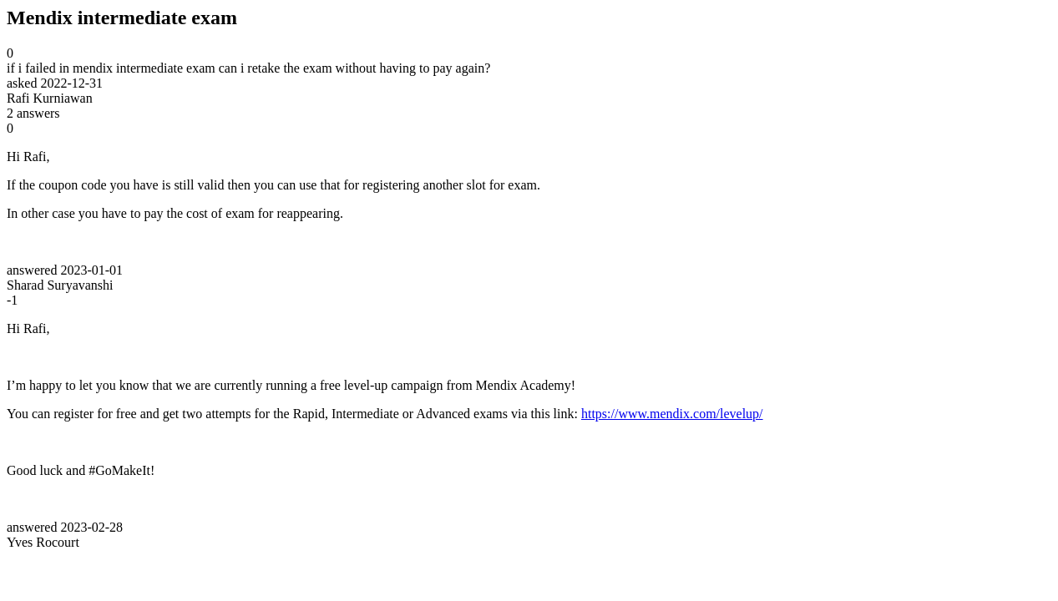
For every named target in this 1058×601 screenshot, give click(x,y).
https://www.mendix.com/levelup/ (672, 414)
